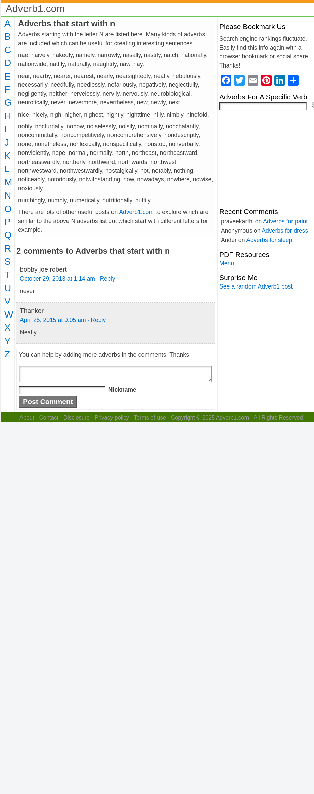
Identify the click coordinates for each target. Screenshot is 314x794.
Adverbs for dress (285, 230)
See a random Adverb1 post (256, 286)
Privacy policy (112, 417)
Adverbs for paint (285, 221)
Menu (226, 263)
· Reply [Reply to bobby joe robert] (106, 278)
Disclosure (76, 417)
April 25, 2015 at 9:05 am (53, 320)
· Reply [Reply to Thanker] (96, 320)
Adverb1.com (35, 8)
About (26, 417)
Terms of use (150, 417)
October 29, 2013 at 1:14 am (57, 278)
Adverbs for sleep (269, 240)
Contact (49, 417)
